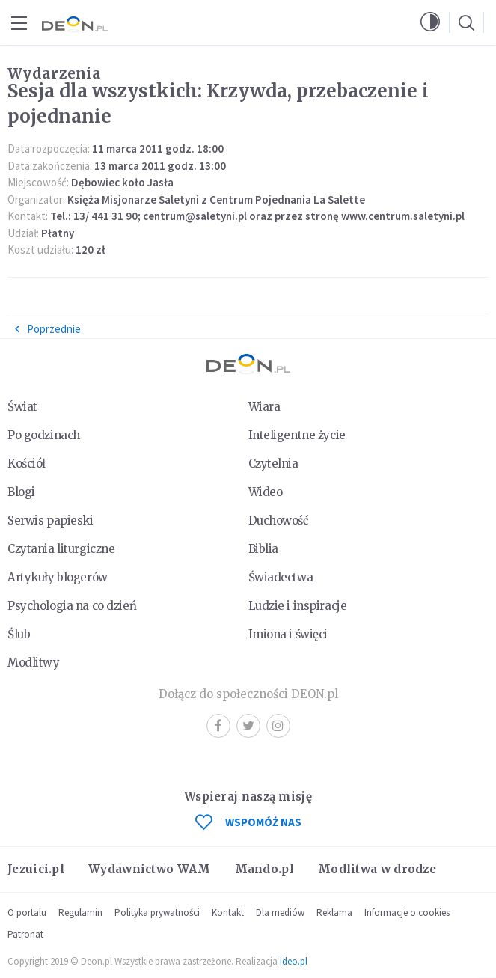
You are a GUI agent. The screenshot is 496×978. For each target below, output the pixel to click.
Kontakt (228, 912)
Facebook (218, 725)
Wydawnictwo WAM (149, 869)
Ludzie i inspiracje (297, 606)
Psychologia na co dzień (71, 606)
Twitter (248, 725)
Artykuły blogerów (57, 577)
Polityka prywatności (157, 912)
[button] (430, 22)
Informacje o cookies (407, 912)
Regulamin (80, 912)
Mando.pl (264, 869)
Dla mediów (280, 912)
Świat (22, 407)
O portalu (26, 912)
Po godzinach (43, 435)
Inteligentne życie (297, 435)
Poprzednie (47, 329)
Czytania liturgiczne (60, 549)
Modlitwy (33, 662)
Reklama (334, 912)
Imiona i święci (288, 634)
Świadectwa (280, 577)
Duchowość (278, 520)
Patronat (25, 934)
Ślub (18, 634)
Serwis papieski (50, 520)
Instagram (278, 725)
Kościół (26, 463)
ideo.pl (293, 961)
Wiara (264, 407)
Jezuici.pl (35, 869)
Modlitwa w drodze (377, 869)
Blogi (21, 492)
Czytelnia (273, 463)
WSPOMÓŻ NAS (248, 822)
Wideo (265, 492)
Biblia (263, 549)
